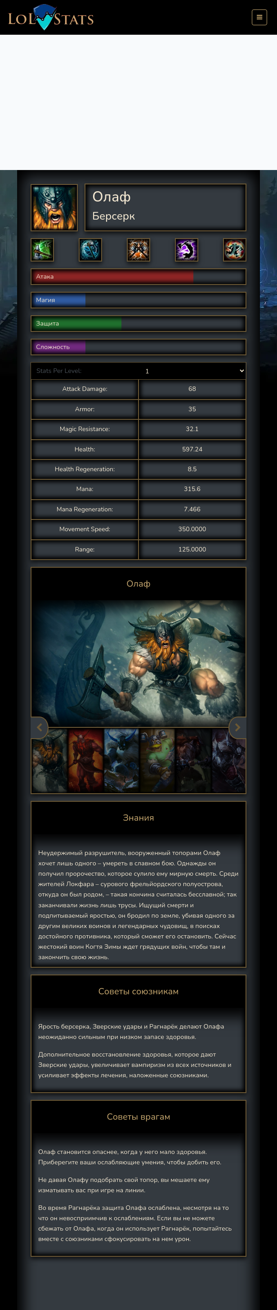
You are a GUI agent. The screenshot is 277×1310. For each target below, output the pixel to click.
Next (237, 728)
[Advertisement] (138, 102)
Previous (40, 728)
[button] (42, 250)
